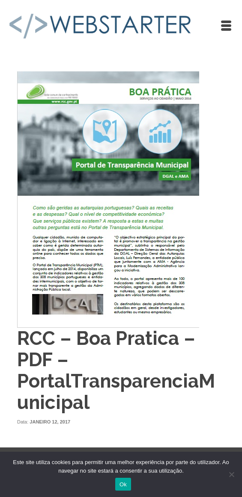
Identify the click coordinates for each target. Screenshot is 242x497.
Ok (123, 484)
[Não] (231, 474)
